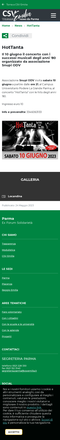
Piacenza (7, 284)
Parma (5, 278)
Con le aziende (10, 330)
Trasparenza (9, 243)
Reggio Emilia (10, 290)
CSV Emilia (8, 256)
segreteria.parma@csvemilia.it (19, 371)
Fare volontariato (12, 312)
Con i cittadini (10, 318)
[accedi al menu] (53, 15)
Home (6, 25)
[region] (30, 194)
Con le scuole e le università (18, 324)
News (18, 25)
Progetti (7, 336)
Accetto (13, 432)
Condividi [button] (18, 36)
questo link (34, 407)
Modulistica (8, 250)
